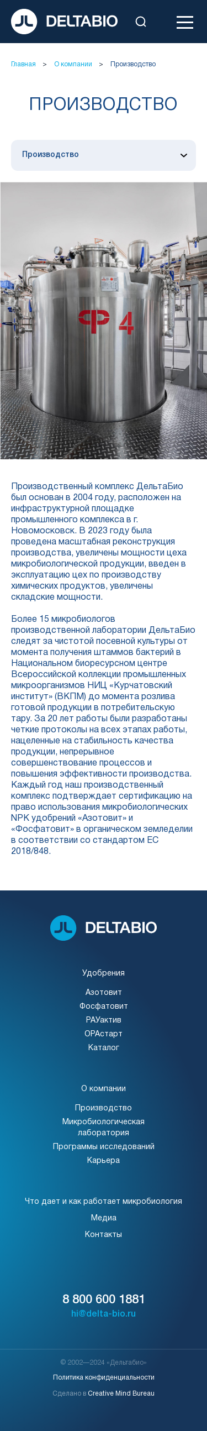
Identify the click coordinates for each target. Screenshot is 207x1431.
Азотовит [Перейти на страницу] (104, 993)
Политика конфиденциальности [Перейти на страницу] (104, 1378)
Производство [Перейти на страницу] (133, 64)
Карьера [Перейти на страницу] (103, 1161)
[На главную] (64, 21)
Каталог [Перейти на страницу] (103, 1048)
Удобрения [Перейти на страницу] (103, 973)
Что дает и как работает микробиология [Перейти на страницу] (103, 1201)
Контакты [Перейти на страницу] (103, 1235)
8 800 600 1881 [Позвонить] (103, 1300)
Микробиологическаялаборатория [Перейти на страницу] (103, 1128)
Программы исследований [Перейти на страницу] (104, 1147)
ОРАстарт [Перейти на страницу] (103, 1034)
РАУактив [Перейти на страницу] (103, 1020)
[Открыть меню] (185, 22)
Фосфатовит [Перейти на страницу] (103, 1006)
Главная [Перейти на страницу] (23, 64)
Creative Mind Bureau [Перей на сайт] (121, 1394)
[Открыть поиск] (141, 21)
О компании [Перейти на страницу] (73, 64)
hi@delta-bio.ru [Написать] (103, 1314)
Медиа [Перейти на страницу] (103, 1218)
